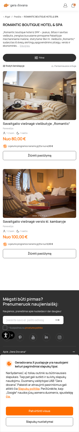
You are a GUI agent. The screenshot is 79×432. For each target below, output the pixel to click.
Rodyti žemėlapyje (13, 66)
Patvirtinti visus (39, 411)
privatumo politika (34, 327)
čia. (8, 396)
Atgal (7, 16)
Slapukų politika (29, 389)
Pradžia (17, 16)
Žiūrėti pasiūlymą (39, 155)
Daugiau (25, 45)
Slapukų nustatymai (39, 422)
